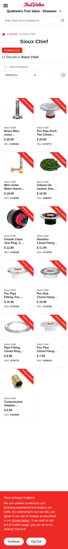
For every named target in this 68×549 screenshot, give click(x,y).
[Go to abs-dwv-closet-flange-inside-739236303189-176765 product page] (50, 233)
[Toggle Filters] (63, 75)
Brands (14, 34)
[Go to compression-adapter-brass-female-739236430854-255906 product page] (18, 395)
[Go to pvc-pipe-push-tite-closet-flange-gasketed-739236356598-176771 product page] (50, 124)
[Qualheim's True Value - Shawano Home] (34, 5)
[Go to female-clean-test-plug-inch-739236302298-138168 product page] (18, 233)
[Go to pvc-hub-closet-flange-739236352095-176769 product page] (50, 287)
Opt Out (36, 541)
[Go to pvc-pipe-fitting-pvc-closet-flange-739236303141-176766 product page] (18, 287)
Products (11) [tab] (12, 50)
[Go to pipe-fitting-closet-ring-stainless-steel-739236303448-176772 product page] (18, 341)
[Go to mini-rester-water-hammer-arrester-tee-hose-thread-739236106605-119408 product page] (18, 179)
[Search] (62, 20)
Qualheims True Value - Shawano (34, 11)
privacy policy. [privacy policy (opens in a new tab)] (21, 520)
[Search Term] (34, 20)
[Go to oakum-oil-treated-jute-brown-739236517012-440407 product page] (50, 179)
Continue (13, 541)
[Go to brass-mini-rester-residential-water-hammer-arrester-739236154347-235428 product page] (18, 124)
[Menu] (5, 5)
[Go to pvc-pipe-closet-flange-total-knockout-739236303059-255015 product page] (50, 341)
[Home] (3, 34)
